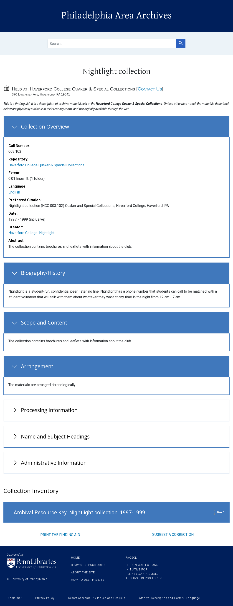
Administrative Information (54, 462)
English (14, 192)
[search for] (112, 43)
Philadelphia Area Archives (116, 15)
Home (75, 557)
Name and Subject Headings (55, 436)
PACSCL (131, 557)
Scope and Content (44, 322)
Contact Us (150, 88)
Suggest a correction (173, 534)
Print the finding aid (60, 535)
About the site (83, 572)
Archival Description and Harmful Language (169, 598)
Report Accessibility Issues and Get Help (96, 598)
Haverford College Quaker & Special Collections (46, 165)
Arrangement (37, 366)
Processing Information (49, 410)
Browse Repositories (88, 565)
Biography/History (43, 272)
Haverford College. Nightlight (31, 233)
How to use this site (87, 579)
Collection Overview (45, 126)
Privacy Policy (45, 598)
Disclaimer (14, 598)
